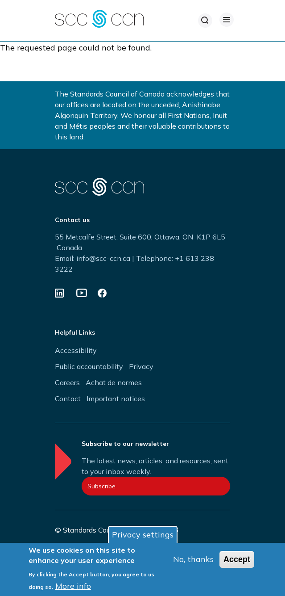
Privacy (141, 366)
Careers (67, 382)
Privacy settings (142, 534)
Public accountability (89, 366)
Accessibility (76, 350)
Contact (68, 398)
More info (73, 586)
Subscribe (101, 486)
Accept (236, 559)
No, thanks (193, 559)
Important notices (116, 398)
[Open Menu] (226, 20)
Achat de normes (114, 382)
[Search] (205, 20)
